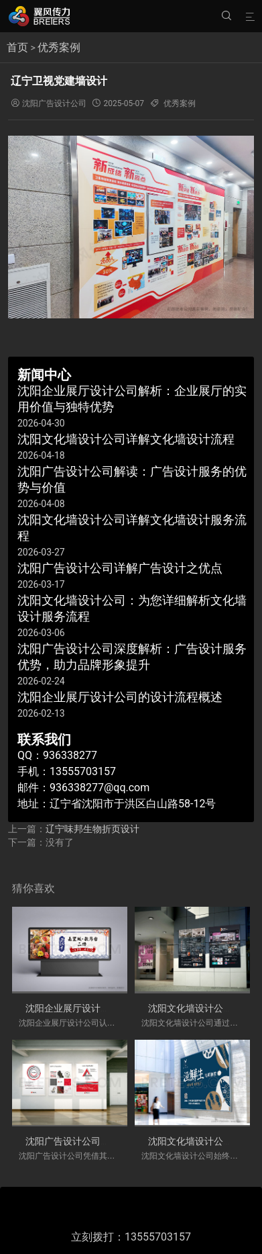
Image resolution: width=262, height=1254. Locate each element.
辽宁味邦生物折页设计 (92, 828)
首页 (17, 47)
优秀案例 (59, 47)
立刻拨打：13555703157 (131, 1236)
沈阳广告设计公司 (54, 103)
